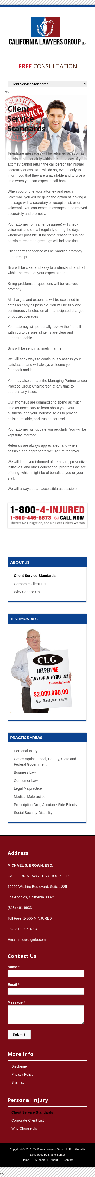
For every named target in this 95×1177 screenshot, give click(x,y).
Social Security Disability (33, 813)
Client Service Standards (35, 576)
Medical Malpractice (29, 797)
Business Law (25, 772)
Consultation (47, 66)
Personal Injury (25, 751)
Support (40, 1159)
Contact (68, 1159)
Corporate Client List (30, 584)
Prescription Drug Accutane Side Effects (45, 805)
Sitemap (17, 1082)
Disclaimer (19, 1066)
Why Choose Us (27, 592)
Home (25, 1159)
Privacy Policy (22, 1074)
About (54, 1159)
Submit (19, 1034)
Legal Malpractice (28, 788)
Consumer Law (26, 781)
